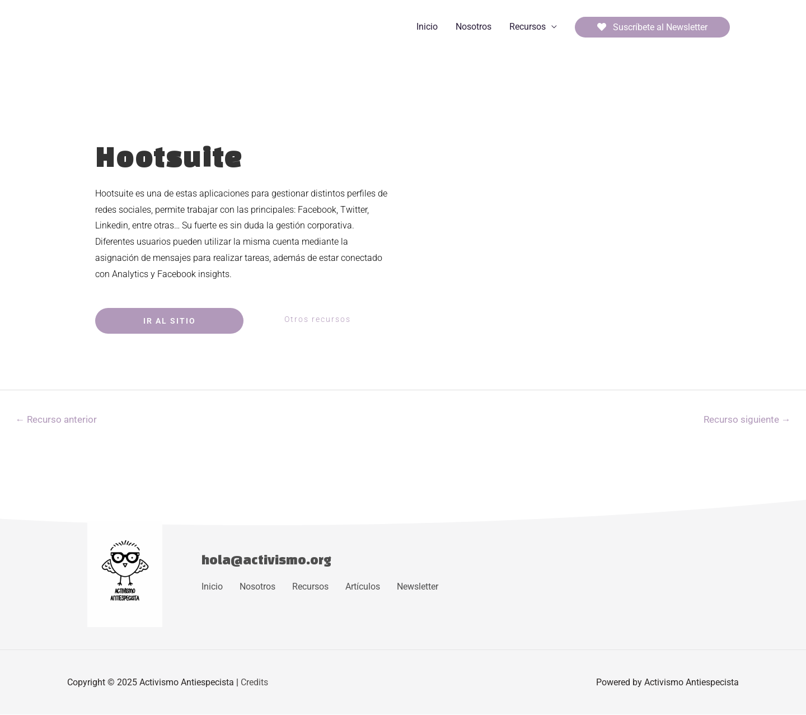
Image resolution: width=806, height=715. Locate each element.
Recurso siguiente (746, 419)
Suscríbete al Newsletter (652, 27)
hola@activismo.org (267, 559)
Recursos (527, 26)
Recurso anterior (56, 419)
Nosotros (473, 26)
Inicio (427, 26)
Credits (254, 682)
